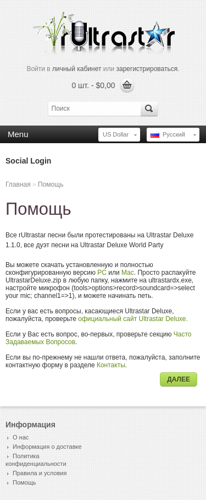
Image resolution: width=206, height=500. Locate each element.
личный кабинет (76, 69)
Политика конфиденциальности (35, 460)
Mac (127, 272)
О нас (21, 437)
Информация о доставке (47, 446)
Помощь (50, 184)
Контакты (111, 365)
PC (102, 272)
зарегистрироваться (147, 69)
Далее (178, 379)
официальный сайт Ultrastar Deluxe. (133, 319)
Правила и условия (39, 473)
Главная (18, 184)
